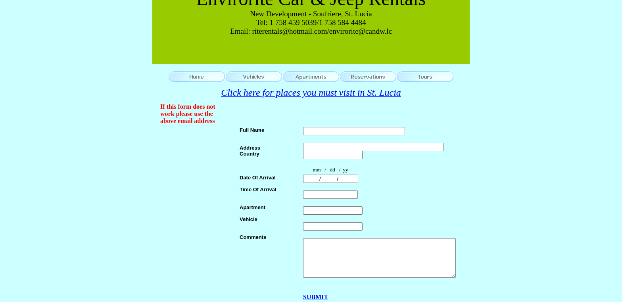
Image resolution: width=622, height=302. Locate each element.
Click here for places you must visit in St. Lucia (311, 92)
